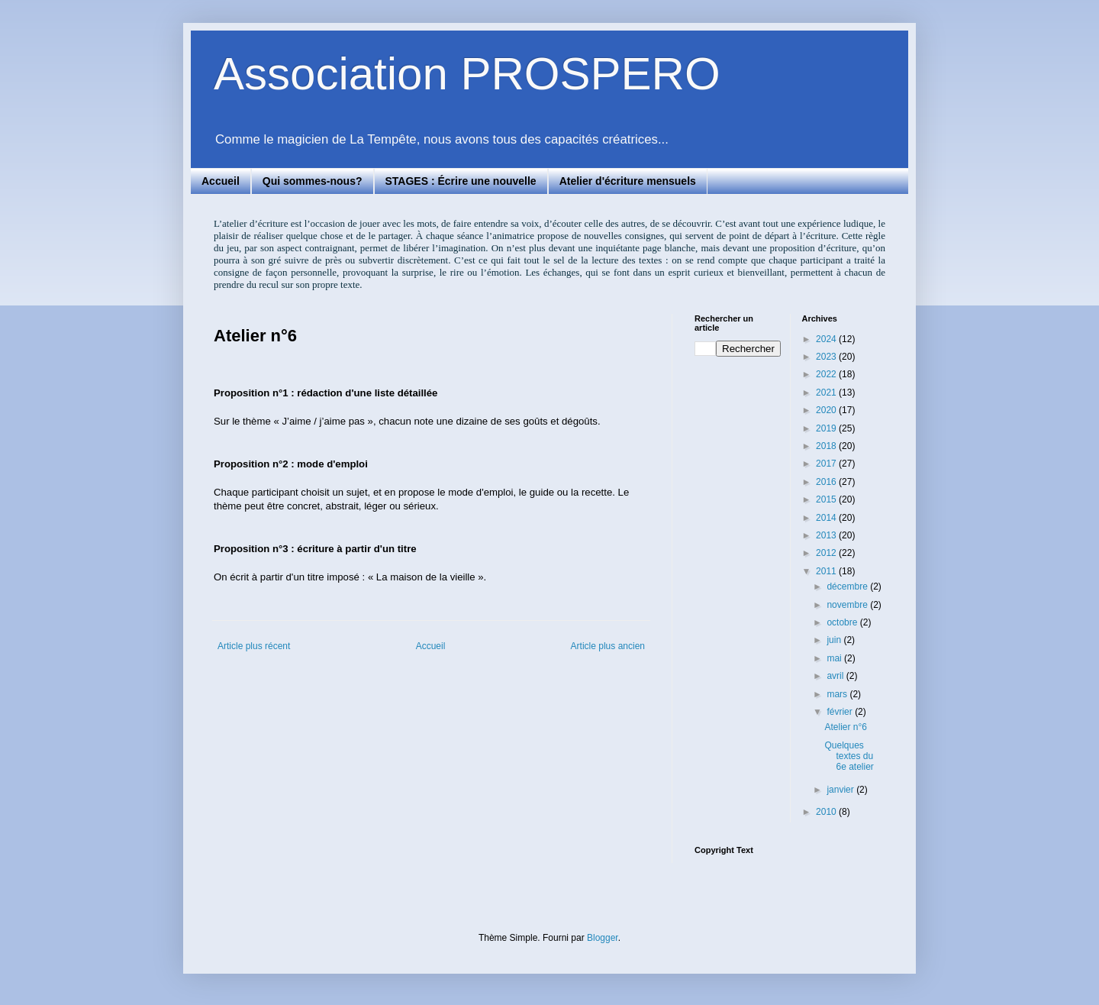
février (841, 711)
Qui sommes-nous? (313, 181)
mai (835, 658)
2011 (827, 571)
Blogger (602, 937)
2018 (827, 446)
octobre (843, 622)
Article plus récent (254, 646)
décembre (848, 586)
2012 (827, 553)
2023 (827, 356)
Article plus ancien (608, 646)
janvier (841, 789)
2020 (827, 410)
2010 (827, 811)
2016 (827, 482)
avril (836, 676)
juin (835, 640)
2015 (827, 499)
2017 (827, 463)
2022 (827, 374)
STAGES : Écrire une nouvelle (461, 181)
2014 (827, 517)
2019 (827, 428)
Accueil (220, 181)
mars (838, 694)
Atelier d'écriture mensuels (627, 181)
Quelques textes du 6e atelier (848, 756)
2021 (827, 392)
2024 (827, 339)
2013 (827, 535)
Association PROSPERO (467, 73)
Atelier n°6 (845, 727)
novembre (848, 604)
